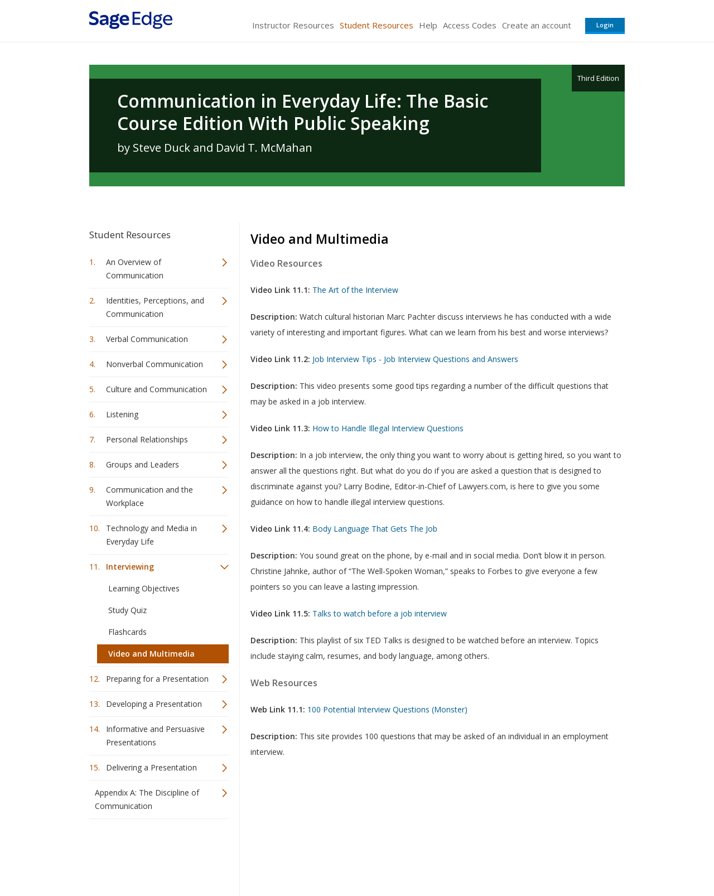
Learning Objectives (144, 588)
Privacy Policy (551, 854)
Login (605, 25)
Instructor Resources (293, 25)
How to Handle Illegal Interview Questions (388, 428)
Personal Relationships (147, 439)
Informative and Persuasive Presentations (155, 736)
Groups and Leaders (142, 464)
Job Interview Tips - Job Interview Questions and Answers (415, 359)
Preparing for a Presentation (157, 678)
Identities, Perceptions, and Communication (155, 307)
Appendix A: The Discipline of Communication (147, 799)
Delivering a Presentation (151, 767)
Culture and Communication (156, 389)
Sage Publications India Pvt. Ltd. (251, 854)
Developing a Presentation (154, 704)
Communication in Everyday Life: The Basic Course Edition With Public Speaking (302, 112)
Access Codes (469, 25)
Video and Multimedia (151, 653)
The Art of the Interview (355, 290)
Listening (122, 414)
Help (428, 25)
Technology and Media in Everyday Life (151, 535)
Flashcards (127, 632)
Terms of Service (420, 854)
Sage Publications (152, 854)
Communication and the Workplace (149, 496)
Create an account (536, 25)
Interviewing (130, 566)
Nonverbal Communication (154, 364)
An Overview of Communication (134, 269)
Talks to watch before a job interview (379, 613)
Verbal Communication (147, 339)
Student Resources (376, 25)
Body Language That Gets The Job (374, 528)
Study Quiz (127, 610)
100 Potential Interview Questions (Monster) (387, 709)
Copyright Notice (489, 854)
